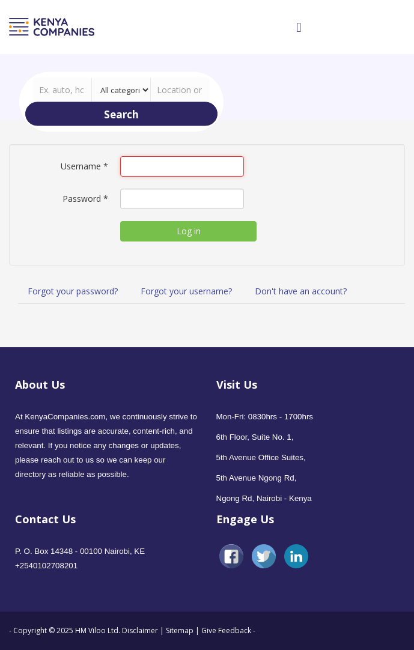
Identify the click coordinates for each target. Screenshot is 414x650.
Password (85, 198)
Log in (189, 231)
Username (84, 166)
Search (121, 114)
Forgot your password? (73, 291)
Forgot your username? (186, 291)
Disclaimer (141, 630)
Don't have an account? (301, 291)
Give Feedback (226, 630)
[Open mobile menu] (298, 27)
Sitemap (179, 630)
